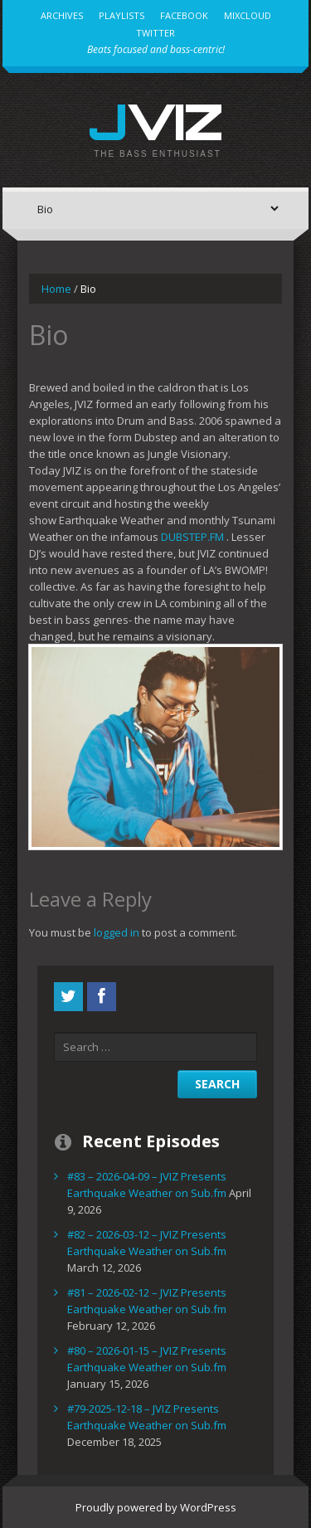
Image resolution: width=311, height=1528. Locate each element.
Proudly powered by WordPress (155, 1507)
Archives (62, 15)
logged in (116, 932)
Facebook (184, 15)
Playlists (121, 15)
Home (56, 288)
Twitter (155, 33)
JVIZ (155, 121)
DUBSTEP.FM (192, 536)
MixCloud (247, 15)
